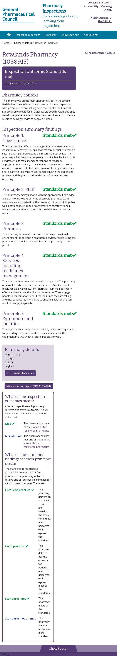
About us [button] (89, 35)
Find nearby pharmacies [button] (20, 373)
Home (5, 43)
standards (16, 468)
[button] (58, 648)
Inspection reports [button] (26, 35)
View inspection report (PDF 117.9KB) (29, 386)
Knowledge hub (70, 35)
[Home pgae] (18, 15)
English (108, 10)
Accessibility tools (99, 2)
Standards (51, 35)
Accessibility (91, 6)
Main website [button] (99, 17)
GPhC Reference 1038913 (100, 53)
